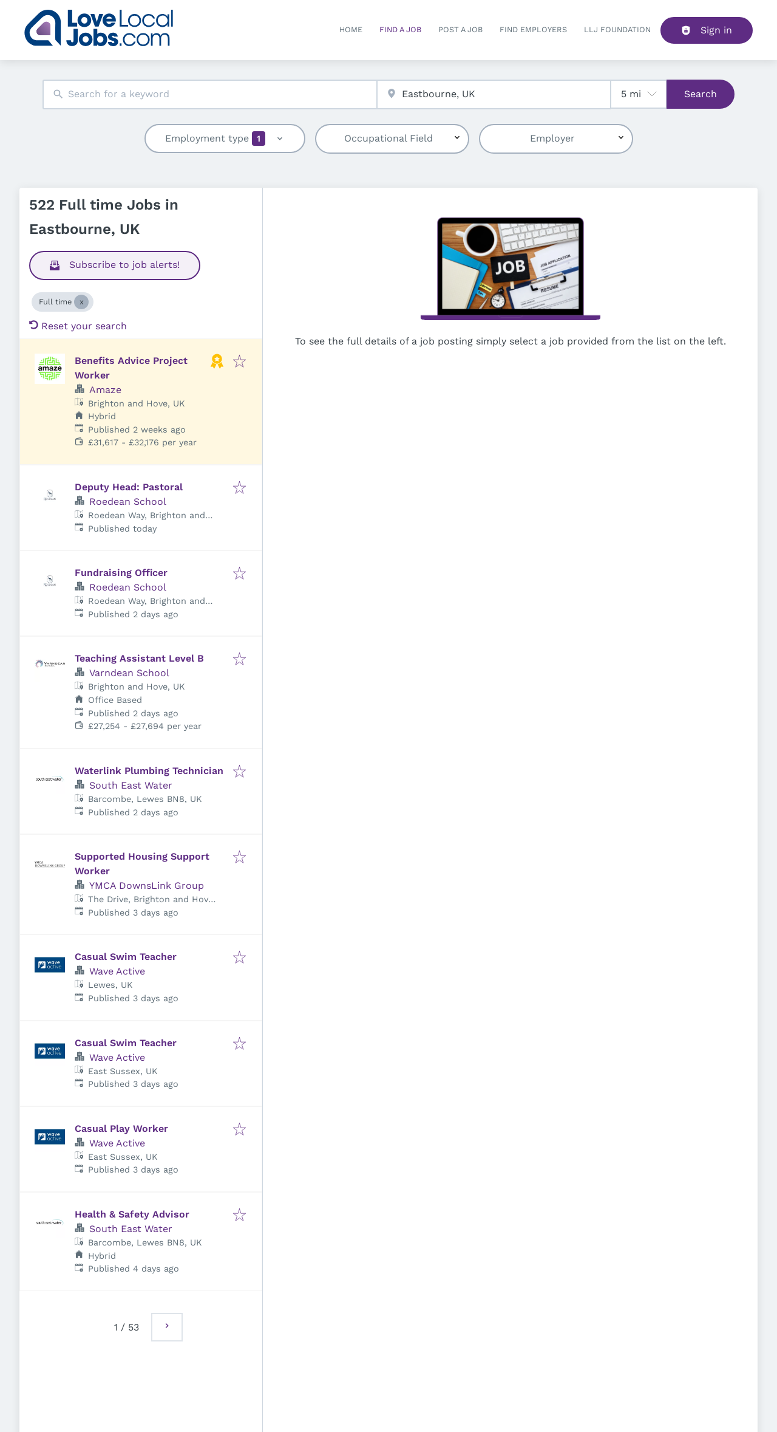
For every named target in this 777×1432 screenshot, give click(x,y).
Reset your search (78, 326)
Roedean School (127, 501)
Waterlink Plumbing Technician (149, 770)
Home (350, 29)
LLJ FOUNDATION (617, 29)
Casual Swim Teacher (126, 956)
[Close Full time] (81, 302)
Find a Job (400, 29)
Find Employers (533, 29)
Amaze (105, 390)
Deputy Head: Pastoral (129, 487)
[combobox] (209, 94)
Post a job (460, 29)
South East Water (130, 785)
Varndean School (129, 673)
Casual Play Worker (121, 1128)
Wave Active (117, 971)
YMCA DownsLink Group (146, 885)
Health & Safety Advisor (132, 1214)
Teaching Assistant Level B (139, 658)
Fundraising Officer (121, 572)
